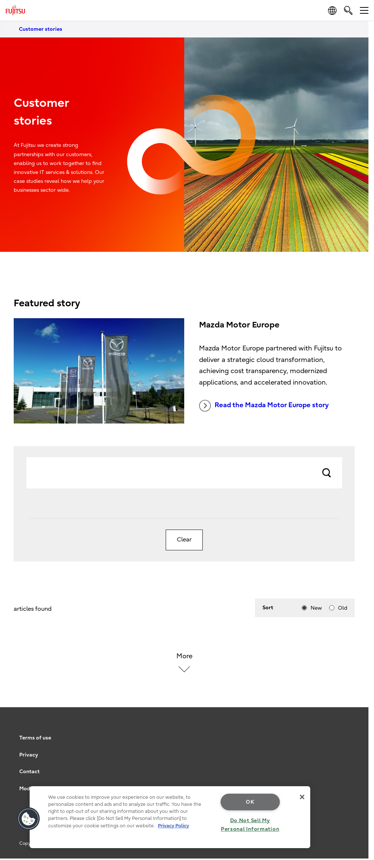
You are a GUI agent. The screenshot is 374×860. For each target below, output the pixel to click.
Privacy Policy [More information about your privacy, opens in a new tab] (173, 825)
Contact (29, 771)
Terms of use (35, 738)
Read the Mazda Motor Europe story (264, 406)
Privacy (28, 755)
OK (250, 802)
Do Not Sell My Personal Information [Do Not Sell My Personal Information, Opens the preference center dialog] (250, 824)
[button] (28, 819)
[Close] (302, 797)
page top (357, 726)
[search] (348, 10)
